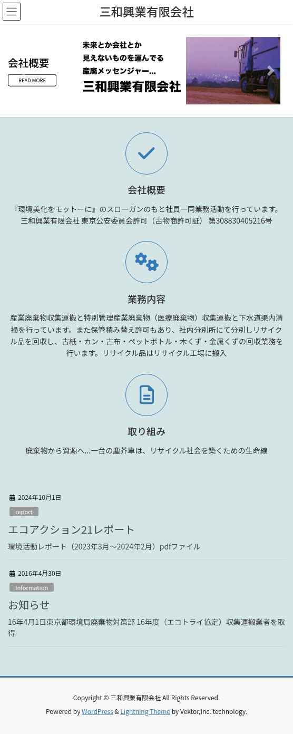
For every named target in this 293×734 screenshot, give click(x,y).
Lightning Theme (145, 711)
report (24, 511)
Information (31, 587)
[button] (22, 70)
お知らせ (29, 604)
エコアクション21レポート (71, 529)
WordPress (97, 711)
